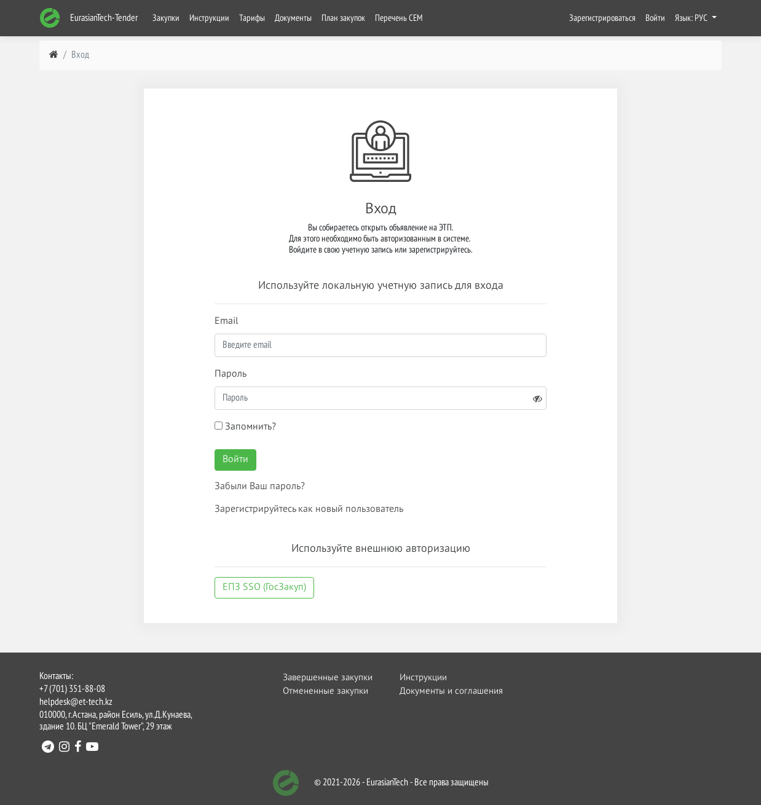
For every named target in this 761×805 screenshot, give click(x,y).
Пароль (230, 374)
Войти (655, 18)
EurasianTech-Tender (88, 18)
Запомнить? (245, 427)
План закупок (343, 18)
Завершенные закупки (327, 677)
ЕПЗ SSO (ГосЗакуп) (264, 587)
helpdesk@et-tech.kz (75, 702)
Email (227, 321)
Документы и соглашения (444, 691)
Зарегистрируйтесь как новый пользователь (309, 509)
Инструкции (209, 18)
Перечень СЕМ (399, 18)
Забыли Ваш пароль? (260, 487)
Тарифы (252, 18)
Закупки (165, 18)
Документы (293, 18)
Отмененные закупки (325, 691)
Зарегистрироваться (602, 18)
